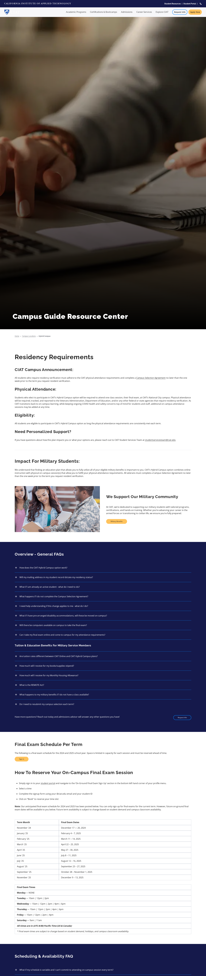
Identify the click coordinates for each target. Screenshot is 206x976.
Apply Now (195, 12)
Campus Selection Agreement (151, 377)
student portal (48, 783)
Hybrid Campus (44, 336)
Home (17, 336)
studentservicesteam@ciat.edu (160, 440)
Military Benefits (117, 521)
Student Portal (189, 4)
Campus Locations (29, 336)
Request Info (180, 12)
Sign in (21, 759)
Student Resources (172, 4)
